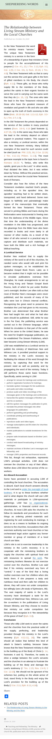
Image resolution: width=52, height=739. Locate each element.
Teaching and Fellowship (17, 726)
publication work (19, 731)
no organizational (38, 503)
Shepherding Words (21, 4)
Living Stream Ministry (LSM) (22, 729)
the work (37, 558)
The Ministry (32, 726)
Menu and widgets (46, 7)
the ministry (30, 731)
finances (7, 729)
